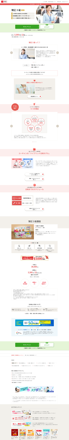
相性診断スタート (34, 96)
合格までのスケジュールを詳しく (34, 209)
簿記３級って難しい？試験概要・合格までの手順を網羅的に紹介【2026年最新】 (24, 376)
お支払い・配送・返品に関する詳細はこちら (34, 313)
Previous (11, 52)
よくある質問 (45, 1)
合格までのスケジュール (26, 365)
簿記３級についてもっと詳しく (38, 65)
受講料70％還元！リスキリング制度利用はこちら (34, 30)
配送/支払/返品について (52, 1)
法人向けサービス (65, 1)
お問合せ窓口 (59, 1)
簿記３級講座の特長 (15, 365)
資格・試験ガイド (35, 67)
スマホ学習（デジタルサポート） (39, 365)
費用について (50, 365)
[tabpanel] (34, 52)
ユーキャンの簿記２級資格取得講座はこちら (34, 74)
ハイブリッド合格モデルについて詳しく (34, 174)
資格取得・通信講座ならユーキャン (17, 355)
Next (57, 52)
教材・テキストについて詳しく (34, 179)
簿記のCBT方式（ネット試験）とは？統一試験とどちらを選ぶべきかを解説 (23, 378)
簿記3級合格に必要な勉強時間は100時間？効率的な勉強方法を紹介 (22, 380)
